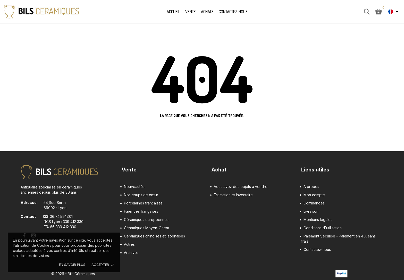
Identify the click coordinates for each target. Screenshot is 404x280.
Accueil (173, 11)
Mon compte (314, 195)
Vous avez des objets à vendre (240, 186)
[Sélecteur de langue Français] (394, 12)
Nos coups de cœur (141, 195)
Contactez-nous (233, 11)
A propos (311, 186)
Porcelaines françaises (143, 203)
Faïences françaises (141, 211)
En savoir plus (72, 264)
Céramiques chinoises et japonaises (154, 236)
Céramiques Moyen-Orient (146, 228)
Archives (131, 252)
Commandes (314, 203)
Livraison (311, 211)
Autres (129, 244)
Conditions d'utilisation (323, 228)
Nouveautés (134, 186)
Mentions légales (318, 219)
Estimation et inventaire (233, 195)
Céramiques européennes (146, 219)
